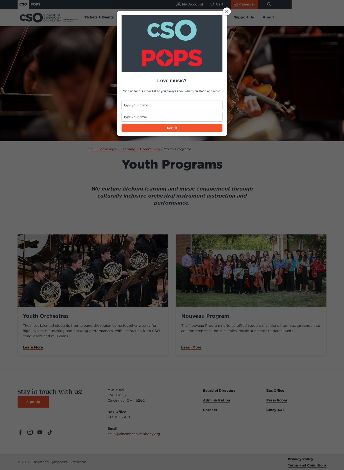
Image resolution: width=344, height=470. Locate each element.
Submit (172, 127)
